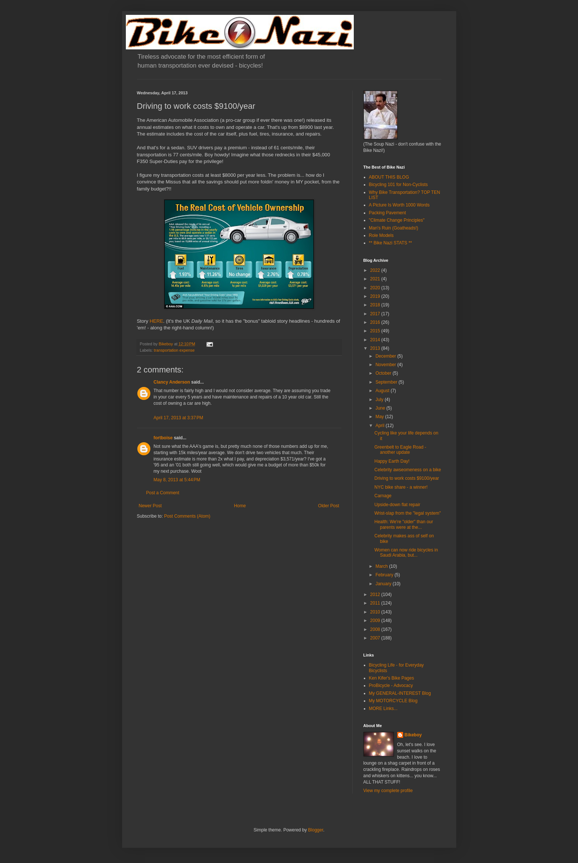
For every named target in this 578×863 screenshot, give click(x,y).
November (386, 364)
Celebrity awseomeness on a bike (407, 469)
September (386, 382)
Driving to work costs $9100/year (406, 478)
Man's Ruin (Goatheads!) (393, 228)
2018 (375, 304)
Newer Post (150, 505)
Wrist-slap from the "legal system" (407, 513)
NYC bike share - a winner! (400, 487)
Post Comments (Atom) (187, 516)
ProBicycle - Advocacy (391, 685)
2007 (375, 638)
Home (240, 505)
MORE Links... (383, 708)
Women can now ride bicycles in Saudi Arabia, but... (406, 552)
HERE (156, 321)
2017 (375, 313)
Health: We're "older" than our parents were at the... (403, 524)
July (380, 399)
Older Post (328, 505)
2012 (375, 594)
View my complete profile (388, 790)
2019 (375, 296)
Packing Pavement (387, 212)
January (383, 583)
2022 (375, 270)
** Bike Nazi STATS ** (390, 242)
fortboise (163, 437)
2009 (375, 620)
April (380, 425)
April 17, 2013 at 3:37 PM (178, 417)
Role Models (381, 235)
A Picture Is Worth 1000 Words (399, 205)
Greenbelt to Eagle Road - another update (400, 449)
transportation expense (174, 350)
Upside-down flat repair (397, 504)
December (386, 356)
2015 (375, 330)
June (380, 408)
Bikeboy (413, 734)
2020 (375, 287)
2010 (375, 612)
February (384, 574)
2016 (375, 322)
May (380, 416)
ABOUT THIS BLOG (389, 177)
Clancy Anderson (172, 382)
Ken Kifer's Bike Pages (391, 678)
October (383, 373)
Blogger (315, 830)
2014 (375, 339)
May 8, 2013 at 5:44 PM (177, 479)
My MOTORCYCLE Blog (393, 700)
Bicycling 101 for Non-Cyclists (398, 184)
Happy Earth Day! (391, 461)
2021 (375, 278)
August (383, 390)
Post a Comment (162, 492)
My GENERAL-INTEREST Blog (400, 693)
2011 (375, 603)
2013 (375, 348)
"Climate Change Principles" (397, 220)
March (382, 566)
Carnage (382, 495)
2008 (375, 629)
